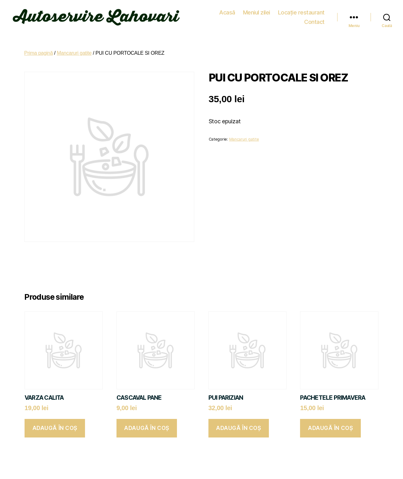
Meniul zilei (228, 15)
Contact (314, 15)
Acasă (199, 15)
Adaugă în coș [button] (54, 425)
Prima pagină (38, 50)
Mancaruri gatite (74, 50)
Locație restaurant (273, 15)
